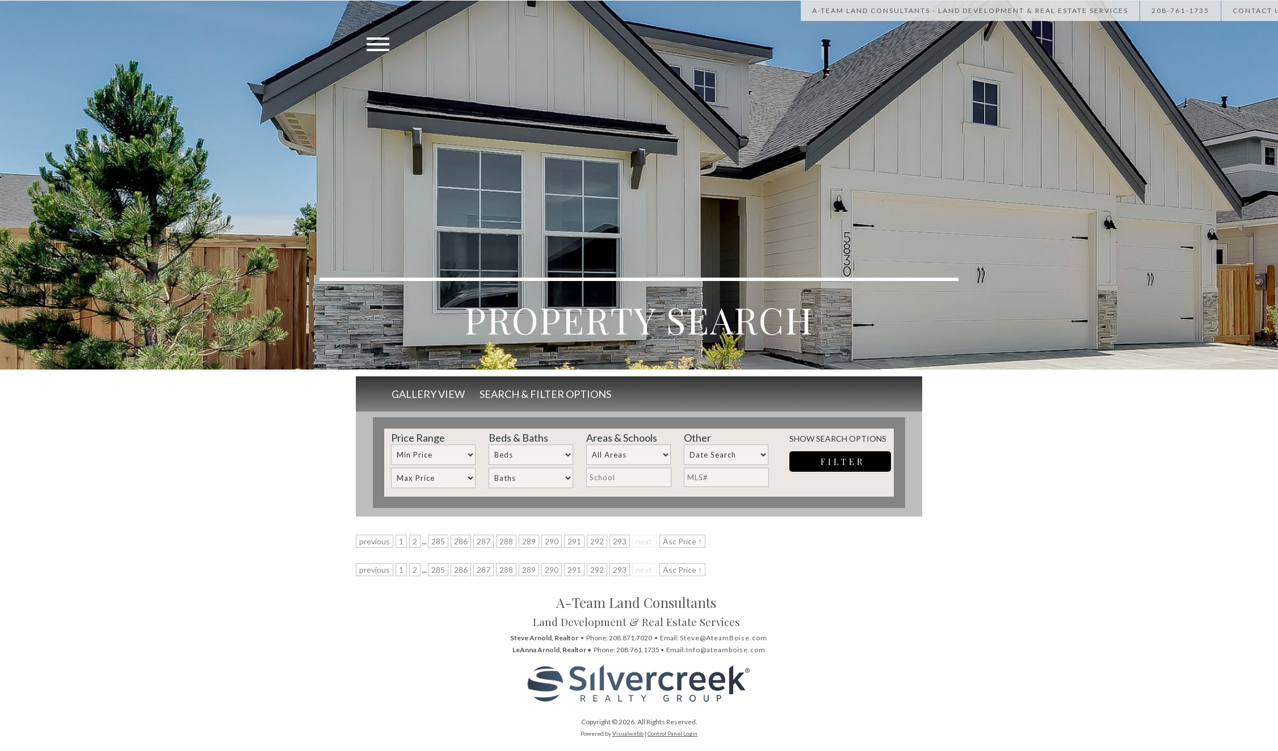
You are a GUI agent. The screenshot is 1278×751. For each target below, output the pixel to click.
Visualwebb (628, 733)
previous (374, 541)
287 (483, 541)
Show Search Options (837, 438)
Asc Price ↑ (682, 541)
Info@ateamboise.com (726, 649)
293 (620, 541)
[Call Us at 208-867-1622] (1213, 10)
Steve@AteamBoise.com (723, 637)
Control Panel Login (672, 733)
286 (461, 541)
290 (551, 541)
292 (597, 541)
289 (529, 541)
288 (506, 541)
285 (438, 541)
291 (574, 541)
